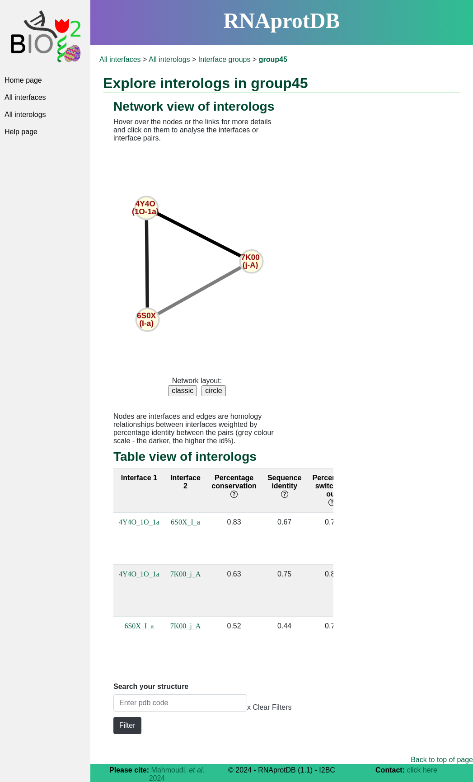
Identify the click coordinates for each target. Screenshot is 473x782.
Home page (23, 80)
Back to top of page (442, 759)
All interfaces (25, 97)
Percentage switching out (331, 490)
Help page (21, 132)
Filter (127, 725)
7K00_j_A (185, 574)
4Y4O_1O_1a (139, 522)
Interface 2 (185, 482)
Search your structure (150, 686)
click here (422, 770)
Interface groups (224, 59)
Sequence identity (284, 486)
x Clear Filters (269, 707)
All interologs (25, 114)
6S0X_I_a (185, 522)
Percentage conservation (234, 486)
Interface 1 (139, 478)
